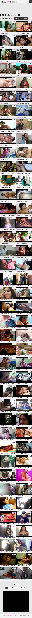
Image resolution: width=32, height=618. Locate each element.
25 (24, 588)
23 (18, 588)
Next (16, 584)
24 (21, 588)
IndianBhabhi (9, 1)
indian (24, 18)
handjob (17, 18)
